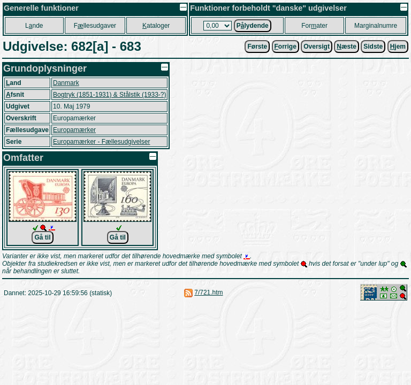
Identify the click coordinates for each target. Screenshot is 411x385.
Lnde (34, 25)
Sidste (373, 46)
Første (257, 46)
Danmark (66, 83)
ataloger (156, 25)
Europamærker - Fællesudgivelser (101, 141)
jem (398, 46)
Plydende (253, 25)
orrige (285, 46)
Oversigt (316, 46)
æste (346, 46)
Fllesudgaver (95, 25)
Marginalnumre (375, 25)
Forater (314, 25)
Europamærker (74, 130)
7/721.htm (208, 292)
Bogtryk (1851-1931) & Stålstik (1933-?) (109, 94)
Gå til (42, 237)
